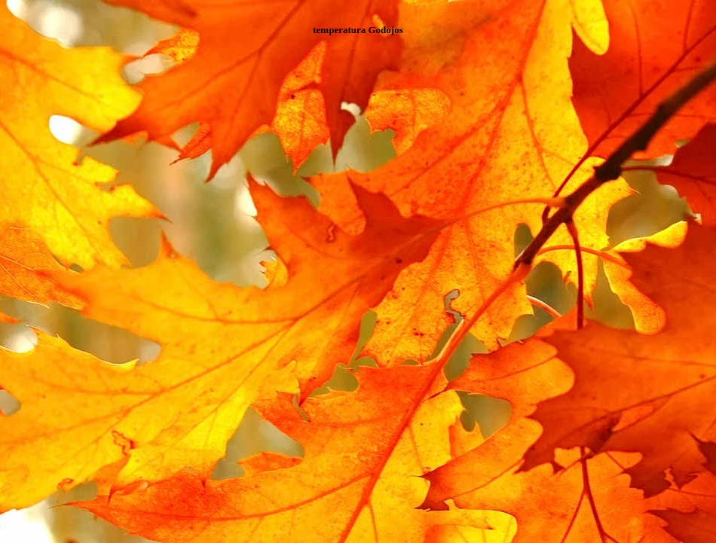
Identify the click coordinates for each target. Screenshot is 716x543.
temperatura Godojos (358, 29)
